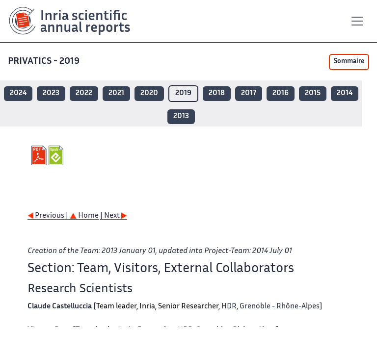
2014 (344, 93)
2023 (51, 93)
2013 (181, 116)
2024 (18, 93)
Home (84, 216)
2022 (84, 93)
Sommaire (349, 62)
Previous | (48, 216)
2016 (280, 93)
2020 (149, 93)
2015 (313, 93)
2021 (116, 93)
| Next (113, 216)
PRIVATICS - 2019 (44, 61)
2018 (217, 93)
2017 (248, 93)
